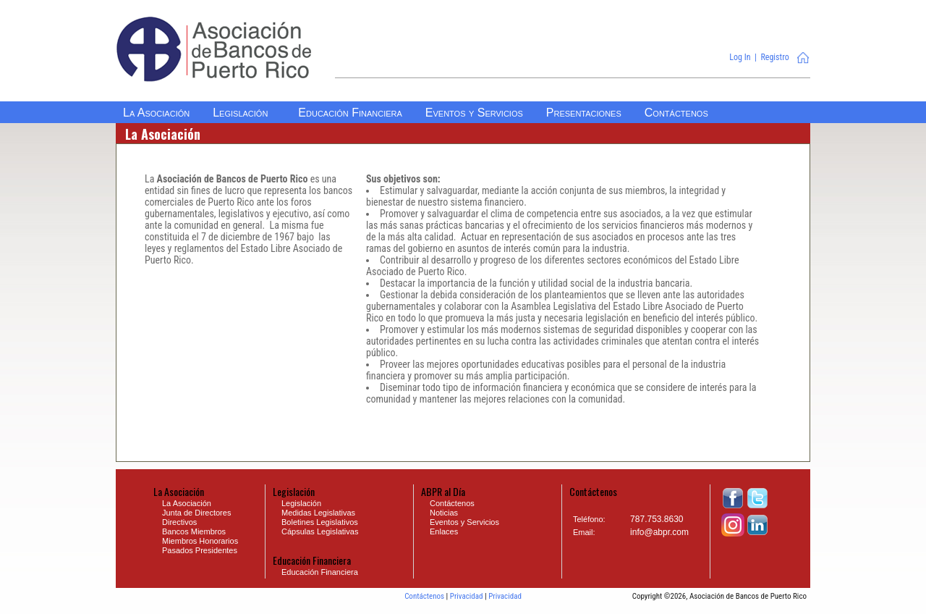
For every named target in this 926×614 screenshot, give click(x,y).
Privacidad (466, 596)
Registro (774, 57)
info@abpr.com (659, 532)
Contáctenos (424, 596)
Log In (739, 57)
